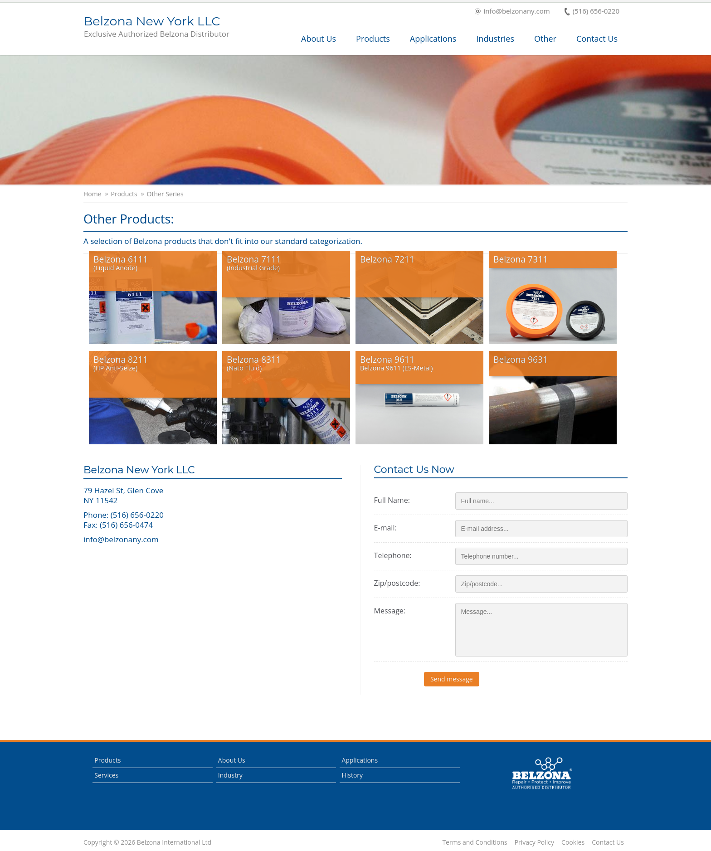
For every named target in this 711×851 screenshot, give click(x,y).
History (352, 775)
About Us (318, 38)
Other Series (165, 194)
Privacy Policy (534, 842)
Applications (433, 38)
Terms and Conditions (474, 842)
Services (106, 775)
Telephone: (393, 555)
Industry (230, 775)
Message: (389, 611)
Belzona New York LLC (156, 27)
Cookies (572, 842)
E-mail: (385, 528)
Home (92, 194)
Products (373, 38)
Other (545, 38)
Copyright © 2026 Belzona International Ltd (147, 842)
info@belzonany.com (512, 11)
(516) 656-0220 (592, 11)
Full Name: (392, 500)
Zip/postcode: (397, 583)
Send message (483, 679)
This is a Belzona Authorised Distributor (542, 773)
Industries (495, 38)
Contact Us (597, 38)
